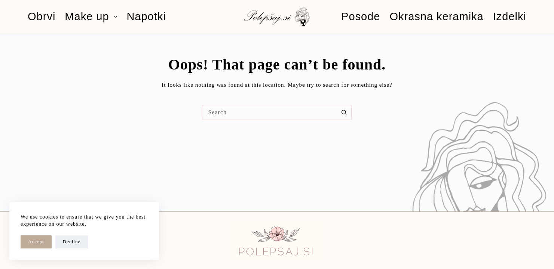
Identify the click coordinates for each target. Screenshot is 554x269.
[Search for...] (269, 112)
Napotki (146, 16)
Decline (71, 241)
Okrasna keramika (436, 16)
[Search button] (344, 112)
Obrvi (41, 16)
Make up (92, 16)
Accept (36, 241)
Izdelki (509, 16)
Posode (360, 16)
